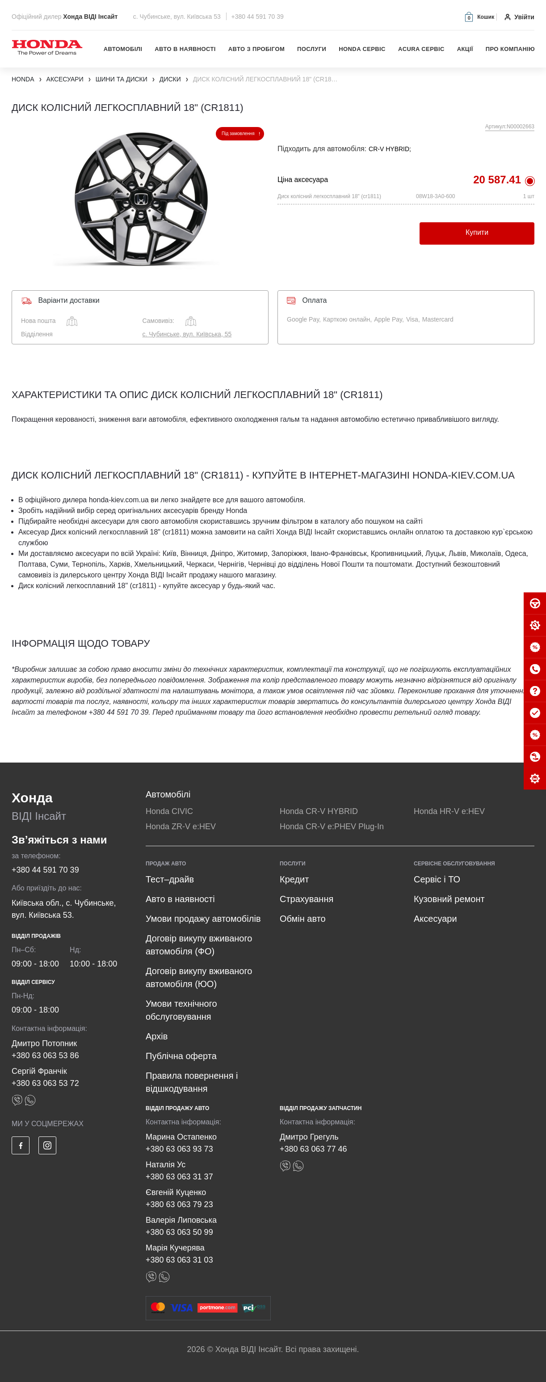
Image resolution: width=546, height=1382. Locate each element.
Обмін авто (303, 919)
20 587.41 (497, 180)
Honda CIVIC (169, 811)
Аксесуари (435, 919)
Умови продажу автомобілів (203, 919)
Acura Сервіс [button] (421, 49)
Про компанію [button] (510, 49)
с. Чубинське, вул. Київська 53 (178, 16)
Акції (465, 49)
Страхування (306, 899)
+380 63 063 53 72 (45, 1083)
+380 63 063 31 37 (179, 1176)
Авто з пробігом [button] (256, 49)
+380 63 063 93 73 (179, 1149)
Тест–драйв (170, 879)
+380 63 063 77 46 (313, 1149)
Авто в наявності (185, 49)
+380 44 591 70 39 (257, 16)
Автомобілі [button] (123, 49)
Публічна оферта (181, 1056)
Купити (477, 232)
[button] (478, 16)
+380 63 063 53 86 (45, 1055)
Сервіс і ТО (437, 879)
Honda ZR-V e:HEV (181, 826)
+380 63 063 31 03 (179, 1259)
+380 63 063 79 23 (179, 1204)
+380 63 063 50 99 (179, 1232)
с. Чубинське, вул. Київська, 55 (187, 334)
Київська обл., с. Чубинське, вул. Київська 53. (64, 909)
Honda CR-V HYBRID (319, 811)
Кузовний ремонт (449, 899)
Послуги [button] (311, 49)
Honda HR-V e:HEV (449, 811)
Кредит (294, 879)
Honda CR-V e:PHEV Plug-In (332, 826)
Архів (157, 1036)
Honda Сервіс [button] (362, 49)
